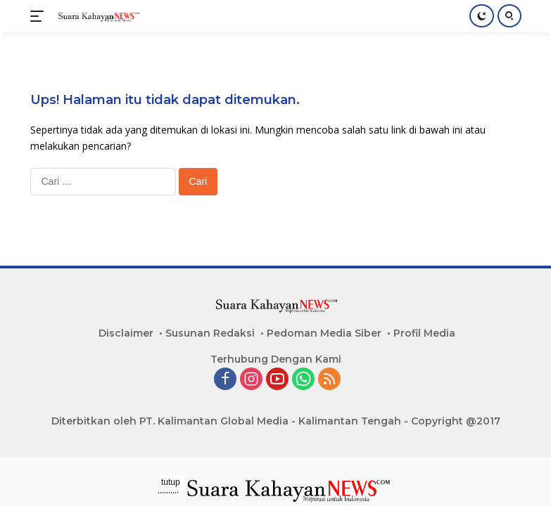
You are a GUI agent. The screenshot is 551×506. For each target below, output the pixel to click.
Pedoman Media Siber (324, 333)
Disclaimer (126, 333)
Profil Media (424, 333)
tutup (170, 482)
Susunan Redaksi (210, 333)
